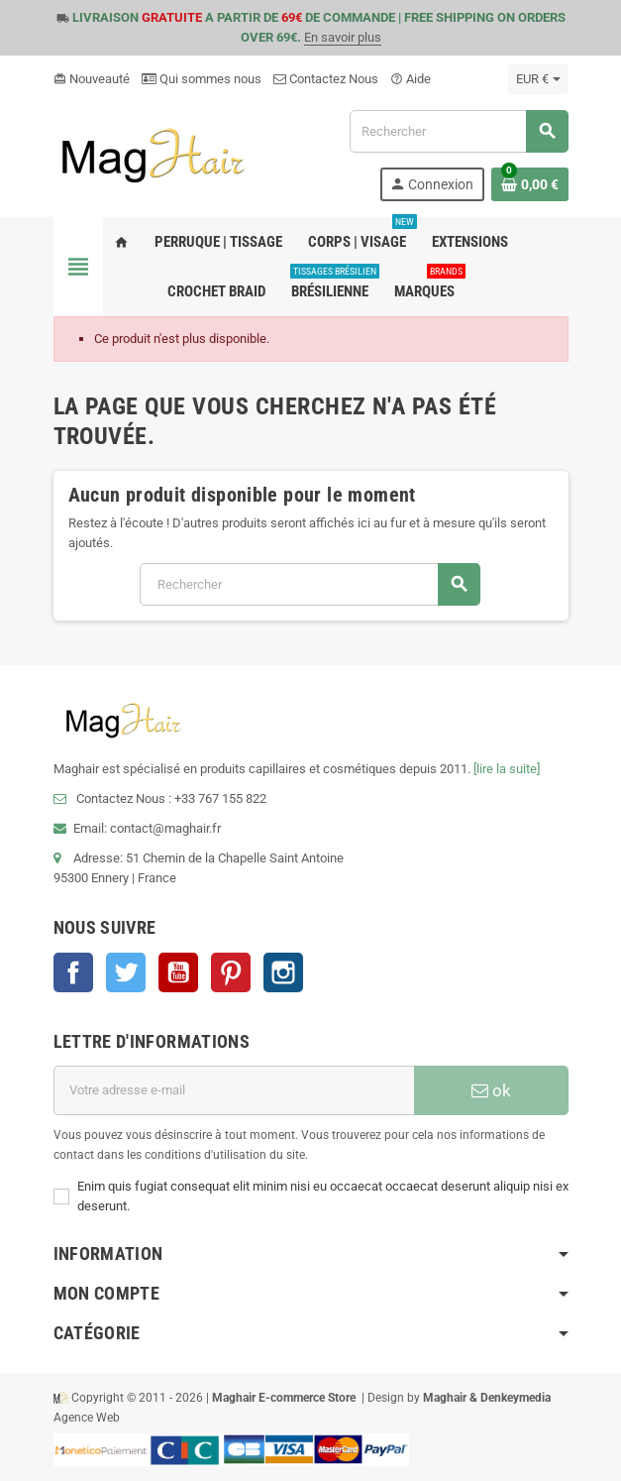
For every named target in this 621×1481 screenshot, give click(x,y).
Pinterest (231, 972)
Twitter (126, 972)
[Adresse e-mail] (233, 1090)
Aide (410, 78)
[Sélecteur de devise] (538, 79)
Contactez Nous (325, 78)
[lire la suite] (506, 768)
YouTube (178, 972)
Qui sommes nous (201, 78)
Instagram (283, 972)
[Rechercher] (459, 131)
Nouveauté (91, 78)
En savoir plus (342, 37)
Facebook (73, 972)
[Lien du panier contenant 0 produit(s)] (530, 184)
